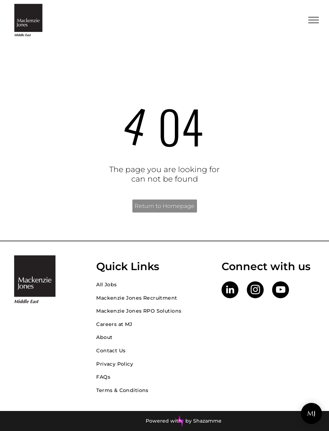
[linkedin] (230, 290)
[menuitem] (152, 284)
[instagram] (255, 290)
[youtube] (280, 290)
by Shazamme (203, 421)
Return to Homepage (164, 206)
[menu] (313, 20)
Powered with (164, 421)
